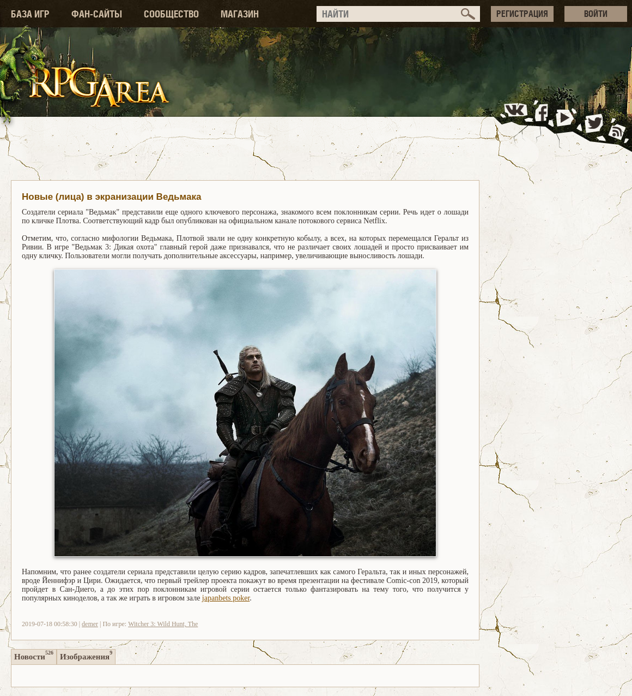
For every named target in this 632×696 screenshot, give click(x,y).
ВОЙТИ (595, 14)
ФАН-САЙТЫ (96, 14)
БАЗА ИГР (30, 14)
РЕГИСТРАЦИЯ (522, 14)
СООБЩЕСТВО (171, 14)
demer (90, 624)
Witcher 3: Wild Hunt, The (163, 624)
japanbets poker (226, 598)
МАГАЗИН (240, 14)
